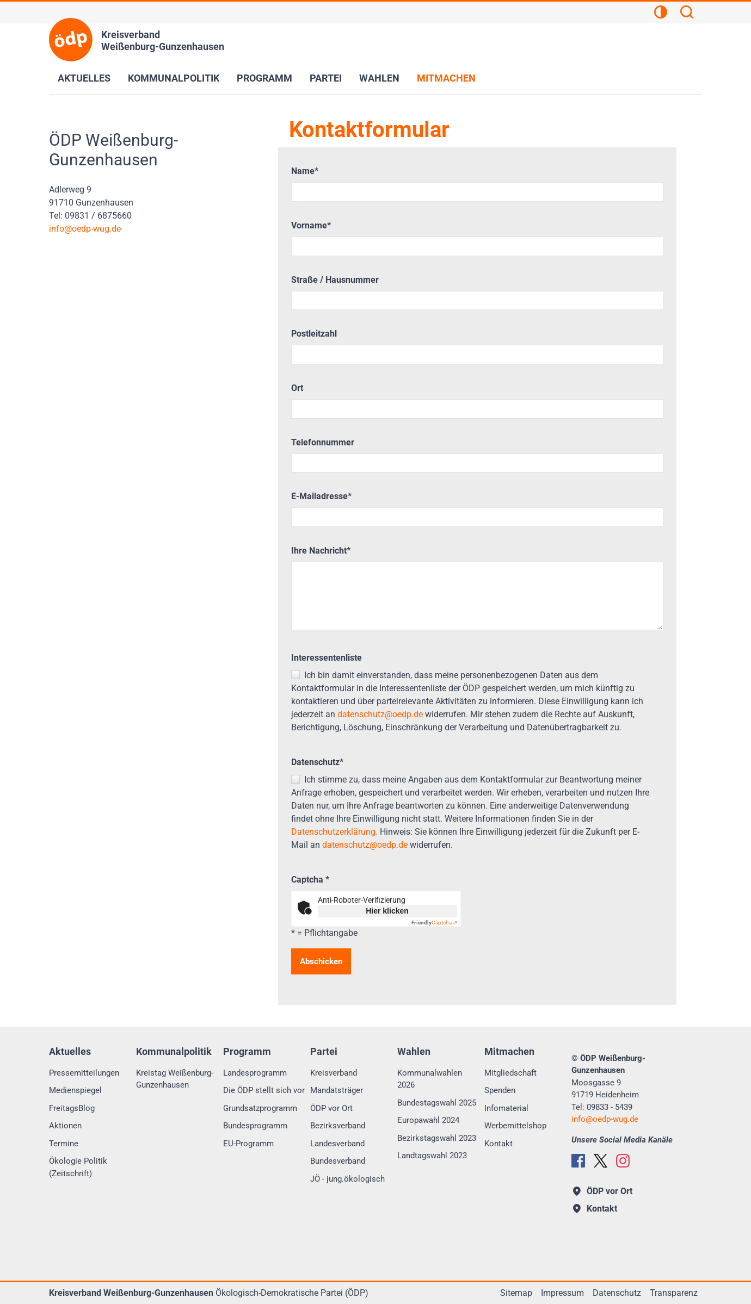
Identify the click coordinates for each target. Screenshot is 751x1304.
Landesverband (337, 1143)
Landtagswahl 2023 (432, 1155)
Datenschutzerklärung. (334, 832)
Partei (326, 78)
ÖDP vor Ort (331, 1108)
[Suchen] (687, 13)
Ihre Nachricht (320, 550)
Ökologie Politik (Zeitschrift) (78, 1167)
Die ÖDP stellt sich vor (264, 1090)
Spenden (499, 1090)
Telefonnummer (322, 442)
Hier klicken (387, 910)
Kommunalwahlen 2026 (429, 1079)
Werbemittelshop (515, 1126)
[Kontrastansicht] (661, 13)
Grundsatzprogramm (260, 1108)
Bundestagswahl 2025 (436, 1103)
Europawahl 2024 (428, 1120)
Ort (297, 388)
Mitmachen (446, 78)
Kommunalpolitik (173, 78)
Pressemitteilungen (84, 1073)
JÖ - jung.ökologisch (347, 1179)
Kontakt (498, 1143)
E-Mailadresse (321, 496)
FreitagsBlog (72, 1108)
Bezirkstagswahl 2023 (436, 1138)
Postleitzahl (314, 333)
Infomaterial (506, 1108)
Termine (63, 1143)
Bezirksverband (337, 1126)
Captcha (310, 879)
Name (304, 171)
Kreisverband (333, 1073)
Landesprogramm (255, 1073)
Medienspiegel (75, 1090)
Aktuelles (84, 78)
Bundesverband (337, 1161)
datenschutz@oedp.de (380, 714)
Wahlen (379, 78)
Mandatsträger (336, 1090)
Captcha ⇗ (434, 923)
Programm (264, 78)
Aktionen (65, 1126)
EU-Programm (248, 1143)
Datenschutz (317, 762)
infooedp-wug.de (85, 228)
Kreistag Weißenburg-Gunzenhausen (174, 1079)
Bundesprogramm (255, 1126)
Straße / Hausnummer (335, 280)
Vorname (311, 225)
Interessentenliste (326, 658)
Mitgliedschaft (510, 1073)
